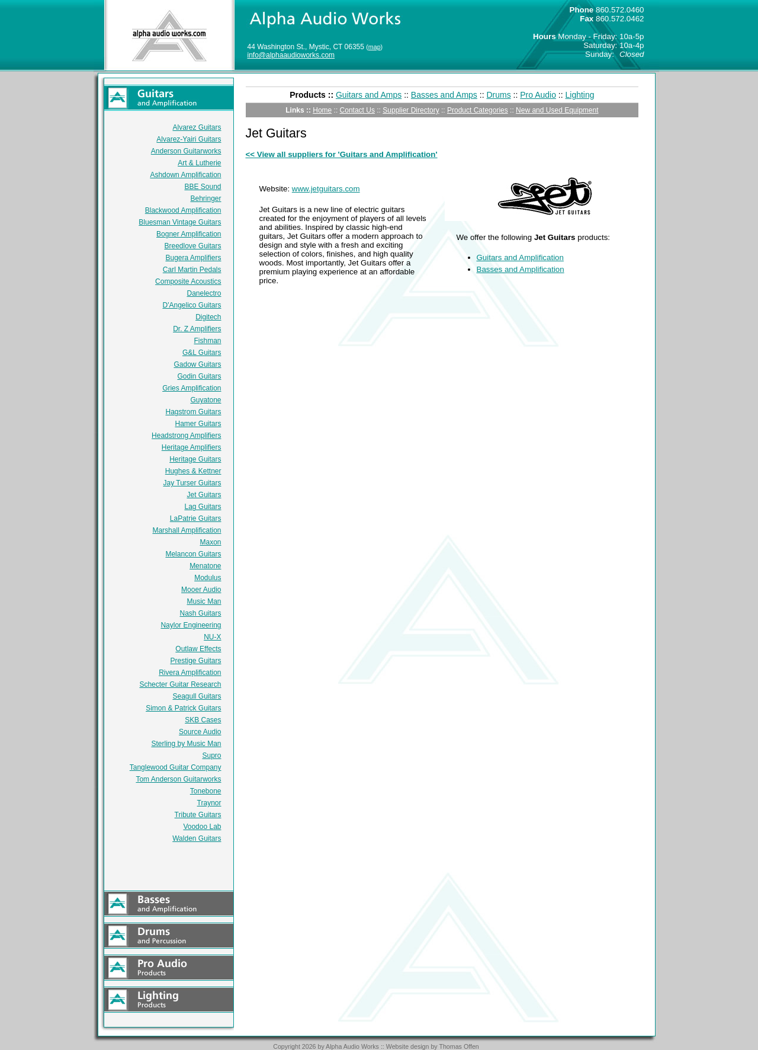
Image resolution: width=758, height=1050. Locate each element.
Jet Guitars (204, 495)
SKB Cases (203, 720)
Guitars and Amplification (520, 257)
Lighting (580, 95)
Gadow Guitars (197, 364)
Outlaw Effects (198, 649)
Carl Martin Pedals (192, 269)
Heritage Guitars (195, 459)
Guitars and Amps (369, 95)
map (374, 46)
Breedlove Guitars (192, 246)
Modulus (207, 578)
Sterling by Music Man (186, 744)
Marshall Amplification (186, 530)
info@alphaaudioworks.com (291, 55)
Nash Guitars (200, 613)
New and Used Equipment (557, 110)
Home (322, 110)
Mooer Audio (201, 589)
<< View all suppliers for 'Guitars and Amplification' (342, 154)
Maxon (210, 542)
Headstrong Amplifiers (186, 435)
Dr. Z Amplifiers (197, 329)
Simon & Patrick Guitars (183, 708)
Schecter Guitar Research (180, 684)
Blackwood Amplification (183, 210)
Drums (498, 95)
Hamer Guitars (198, 424)
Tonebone (205, 791)
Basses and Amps (444, 95)
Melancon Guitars (193, 554)
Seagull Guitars (196, 696)
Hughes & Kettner (193, 471)
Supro (211, 755)
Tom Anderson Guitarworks (178, 779)
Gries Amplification (191, 388)
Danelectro (204, 293)
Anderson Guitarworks (186, 151)
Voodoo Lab (202, 826)
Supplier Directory (411, 110)
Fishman (207, 341)
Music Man (204, 601)
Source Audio (200, 732)
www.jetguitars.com (326, 188)
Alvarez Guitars (196, 127)
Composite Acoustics (188, 281)
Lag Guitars (202, 506)
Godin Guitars (199, 376)
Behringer (205, 198)
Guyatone (205, 400)
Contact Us (357, 110)
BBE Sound (202, 187)
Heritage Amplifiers (191, 447)
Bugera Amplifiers (193, 258)
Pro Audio (538, 95)
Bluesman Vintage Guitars (180, 222)
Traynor (209, 803)
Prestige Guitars (195, 661)
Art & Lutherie (199, 163)
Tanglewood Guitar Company (175, 767)
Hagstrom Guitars (193, 412)
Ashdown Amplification (185, 175)
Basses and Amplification (520, 269)
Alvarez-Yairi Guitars (188, 139)
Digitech (208, 317)
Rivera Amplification (190, 672)
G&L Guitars (201, 352)
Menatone (205, 566)
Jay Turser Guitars (192, 483)
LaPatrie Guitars (195, 518)
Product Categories (477, 110)
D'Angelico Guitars (192, 305)
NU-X (212, 637)
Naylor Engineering (190, 625)
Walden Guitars (196, 838)
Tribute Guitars (198, 815)
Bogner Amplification (188, 234)
